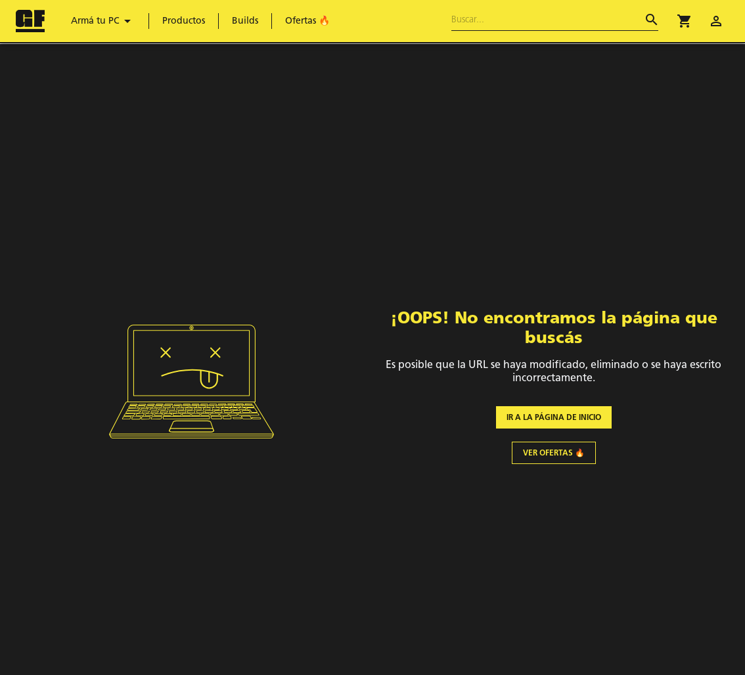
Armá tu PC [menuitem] (103, 21)
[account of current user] (716, 21)
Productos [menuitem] (183, 21)
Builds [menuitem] (245, 21)
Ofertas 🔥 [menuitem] (307, 21)
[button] (684, 21)
